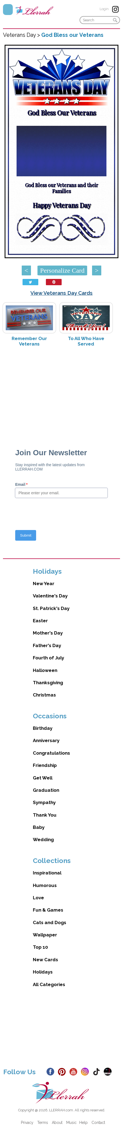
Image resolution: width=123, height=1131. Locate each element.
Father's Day (47, 645)
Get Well (42, 778)
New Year (43, 583)
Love (38, 897)
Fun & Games (48, 910)
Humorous (45, 885)
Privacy (27, 1122)
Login (104, 9)
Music (71, 1122)
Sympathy (44, 802)
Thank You (44, 815)
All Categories (49, 984)
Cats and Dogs (49, 922)
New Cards (45, 959)
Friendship (45, 765)
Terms (42, 1122)
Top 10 (40, 947)
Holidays (43, 972)
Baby (39, 827)
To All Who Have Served (86, 341)
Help (83, 1122)
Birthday (42, 728)
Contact (98, 1122)
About (57, 1122)
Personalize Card (62, 270)
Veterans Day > (22, 35)
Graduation (46, 790)
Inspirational (47, 873)
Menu (8, 9)
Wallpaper (45, 934)
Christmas (44, 695)
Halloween (45, 670)
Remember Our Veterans (29, 341)
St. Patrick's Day (51, 608)
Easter (40, 620)
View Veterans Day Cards (61, 293)
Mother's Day (48, 633)
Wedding (43, 839)
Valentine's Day (50, 596)
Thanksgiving (48, 682)
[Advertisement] (61, 394)
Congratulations (51, 753)
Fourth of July (48, 657)
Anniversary (46, 740)
